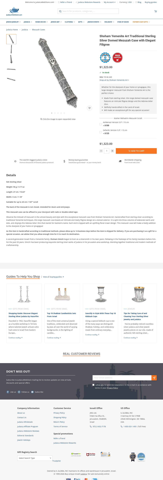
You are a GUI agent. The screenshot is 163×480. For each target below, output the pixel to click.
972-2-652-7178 (99, 426)
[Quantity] (106, 151)
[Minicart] (155, 11)
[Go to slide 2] (54, 113)
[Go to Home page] (14, 11)
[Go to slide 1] (51, 113)
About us (21, 413)
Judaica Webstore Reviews (28, 431)
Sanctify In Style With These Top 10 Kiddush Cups (100, 315)
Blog (139, 2)
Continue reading (16, 338)
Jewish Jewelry (12, 22)
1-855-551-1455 (130, 426)
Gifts (80, 22)
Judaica (27, 22)
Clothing (69, 22)
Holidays (108, 22)
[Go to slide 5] (64, 113)
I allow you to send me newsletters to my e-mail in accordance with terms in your (123, 386)
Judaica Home (12, 29)
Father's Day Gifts (140, 22)
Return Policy (59, 422)
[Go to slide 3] (58, 113)
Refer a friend (65, 2)
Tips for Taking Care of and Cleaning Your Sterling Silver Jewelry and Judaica (136, 316)
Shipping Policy (60, 417)
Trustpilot (56, 461)
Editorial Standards (25, 435)
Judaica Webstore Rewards (87, 2)
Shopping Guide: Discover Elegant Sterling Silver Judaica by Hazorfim (24, 315)
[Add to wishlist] (89, 108)
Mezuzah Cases (38, 29)
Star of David (123, 22)
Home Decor (40, 22)
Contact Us (21, 417)
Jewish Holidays (23, 440)
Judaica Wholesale (25, 422)
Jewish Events (93, 22)
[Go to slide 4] (61, 113)
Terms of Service (60, 426)
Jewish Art (55, 22)
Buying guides (151, 2)
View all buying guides (53, 277)
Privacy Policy (112, 388)
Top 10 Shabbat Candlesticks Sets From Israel (61, 315)
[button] (58, 72)
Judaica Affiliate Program (27, 426)
